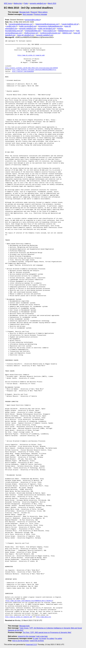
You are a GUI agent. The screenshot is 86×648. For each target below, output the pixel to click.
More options (43, 12)
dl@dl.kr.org (67, 33)
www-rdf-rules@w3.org (26, 35)
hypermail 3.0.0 (31, 644)
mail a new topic (42, 636)
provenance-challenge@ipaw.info (50, 26)
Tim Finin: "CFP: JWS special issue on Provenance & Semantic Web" (47, 632)
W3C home (8, 3)
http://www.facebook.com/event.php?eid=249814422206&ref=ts (34, 70)
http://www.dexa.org (43, 617)
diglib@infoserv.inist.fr (66, 31)
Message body (24, 12)
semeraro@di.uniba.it (32, 20)
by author (58, 638)
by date (35, 638)
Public (26, 3)
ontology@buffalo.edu (33, 31)
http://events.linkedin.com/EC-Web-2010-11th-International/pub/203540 (31, 68)
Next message (28, 14)
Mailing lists (18, 3)
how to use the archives (20, 640)
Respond (34, 12)
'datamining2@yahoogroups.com (47, 24)
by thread (42, 638)
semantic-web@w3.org (38, 3)
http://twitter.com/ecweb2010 (23, 71)
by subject (50, 638)
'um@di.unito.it (11, 26)
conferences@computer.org (50, 33)
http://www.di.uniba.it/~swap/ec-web (31, 55)
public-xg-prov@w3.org (28, 26)
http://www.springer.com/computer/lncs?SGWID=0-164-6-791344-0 (29, 601)
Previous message (40, 14)
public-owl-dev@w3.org (46, 28)
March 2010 (52, 3)
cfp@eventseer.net (31, 33)
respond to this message (26, 636)
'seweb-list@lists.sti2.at (70, 24)
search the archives (37, 640)
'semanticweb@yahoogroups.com (21, 24)
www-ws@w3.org (49, 31)
